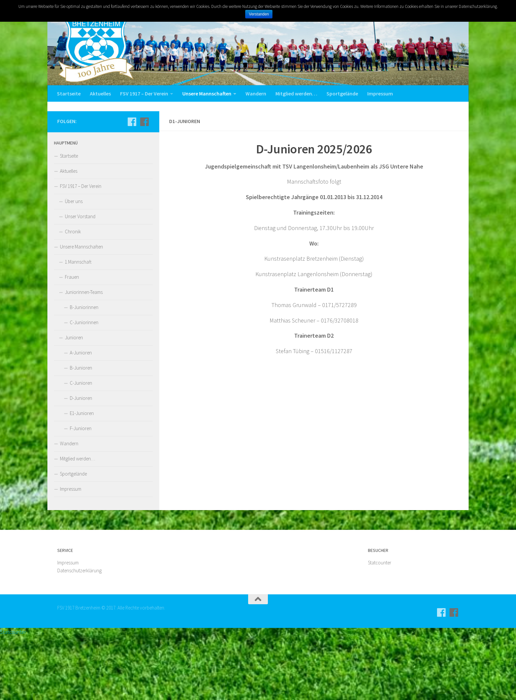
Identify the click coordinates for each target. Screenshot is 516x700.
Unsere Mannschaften (206, 93)
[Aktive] (132, 186)
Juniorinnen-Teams (84, 356)
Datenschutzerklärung (79, 635)
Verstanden (259, 14)
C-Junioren (81, 447)
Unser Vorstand (80, 280)
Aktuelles (100, 93)
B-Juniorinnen (84, 371)
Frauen (72, 341)
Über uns (74, 265)
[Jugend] (144, 186)
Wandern (255, 93)
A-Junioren (81, 416)
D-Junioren (81, 462)
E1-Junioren (82, 477)
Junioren (74, 401)
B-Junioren (81, 431)
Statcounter (379, 627)
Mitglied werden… (296, 93)
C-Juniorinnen (84, 386)
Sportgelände (342, 93)
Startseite (69, 93)
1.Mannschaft (78, 326)
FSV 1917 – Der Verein (144, 93)
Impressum (380, 93)
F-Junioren (80, 492)
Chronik (73, 295)
